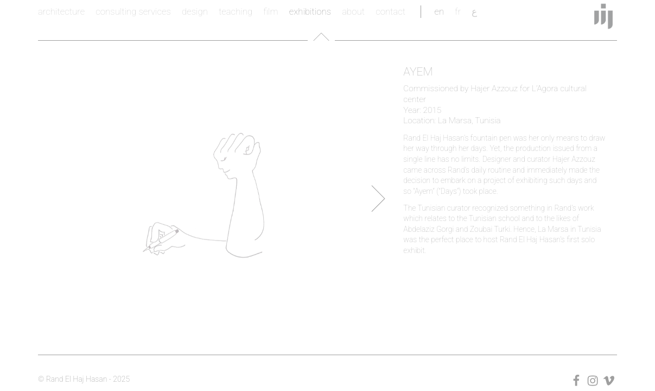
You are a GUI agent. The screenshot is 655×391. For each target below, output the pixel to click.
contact (390, 11)
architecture (61, 11)
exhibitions (310, 11)
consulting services (133, 11)
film (270, 11)
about (353, 11)
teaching (235, 11)
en (439, 11)
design (195, 11)
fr (458, 11)
